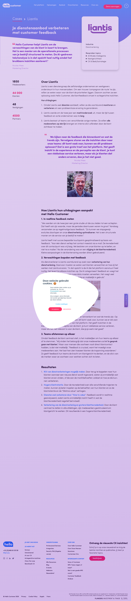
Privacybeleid (54, 291)
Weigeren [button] (67, 309)
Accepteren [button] (55, 309)
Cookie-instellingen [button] (62, 304)
